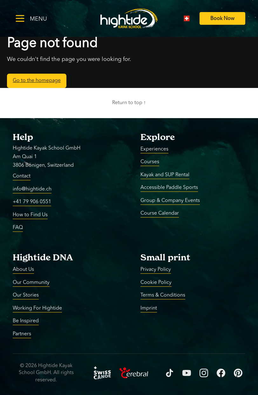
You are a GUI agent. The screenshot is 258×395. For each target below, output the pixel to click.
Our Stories (26, 295)
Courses (149, 161)
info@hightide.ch (32, 188)
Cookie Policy (156, 282)
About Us (23, 269)
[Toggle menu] (41, 18)
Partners (22, 333)
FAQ (18, 227)
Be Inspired (26, 321)
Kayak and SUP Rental (164, 174)
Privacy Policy (155, 269)
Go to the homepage (37, 80)
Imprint (148, 308)
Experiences (154, 148)
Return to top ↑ (129, 102)
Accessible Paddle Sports (169, 187)
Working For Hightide (37, 308)
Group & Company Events (170, 200)
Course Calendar (159, 213)
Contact (22, 176)
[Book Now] (222, 18)
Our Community (31, 282)
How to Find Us (30, 214)
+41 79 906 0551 (32, 201)
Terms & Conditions (162, 295)
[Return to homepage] (129, 18)
